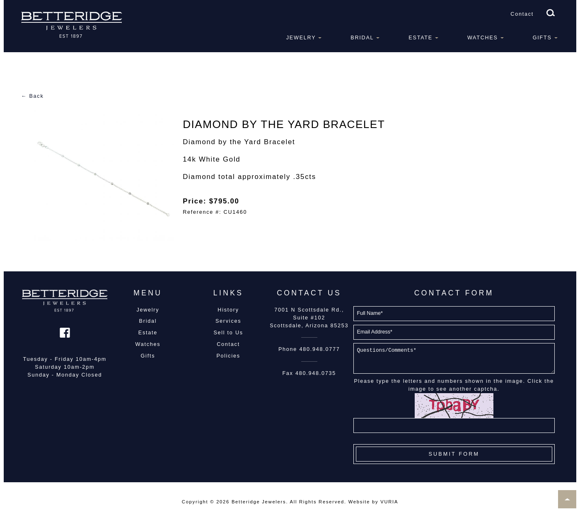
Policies (228, 356)
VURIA (389, 501)
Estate (420, 38)
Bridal (362, 38)
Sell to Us (228, 333)
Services (228, 321)
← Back (32, 96)
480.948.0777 (319, 349)
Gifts (542, 38)
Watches (482, 38)
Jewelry (301, 38)
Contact (522, 14)
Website (359, 501)
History (228, 310)
